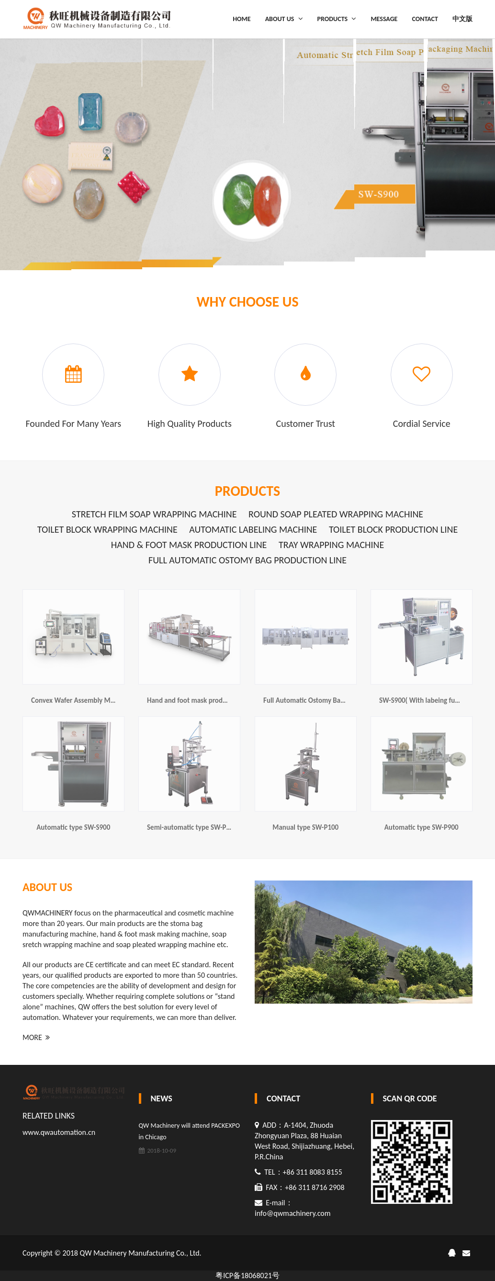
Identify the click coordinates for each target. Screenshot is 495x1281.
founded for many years (73, 423)
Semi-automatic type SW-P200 (192, 827)
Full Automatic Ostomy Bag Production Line (247, 560)
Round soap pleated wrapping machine (335, 514)
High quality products (189, 423)
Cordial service (421, 423)
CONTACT (425, 19)
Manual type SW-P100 (305, 827)
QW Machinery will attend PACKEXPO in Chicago (189, 1131)
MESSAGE (384, 19)
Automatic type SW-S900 (73, 827)
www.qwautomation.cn (58, 1132)
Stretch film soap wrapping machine (154, 514)
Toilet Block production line (393, 529)
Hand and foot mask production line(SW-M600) (217, 700)
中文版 (462, 19)
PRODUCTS (337, 18)
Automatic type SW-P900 (421, 827)
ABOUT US (284, 18)
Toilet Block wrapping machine (107, 529)
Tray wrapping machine (331, 544)
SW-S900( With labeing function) (427, 700)
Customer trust (305, 423)
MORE (36, 1037)
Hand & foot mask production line (189, 544)
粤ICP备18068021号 (247, 1275)
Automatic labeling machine (253, 529)
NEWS (161, 1098)
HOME (241, 19)
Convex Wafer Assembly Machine (80, 700)
